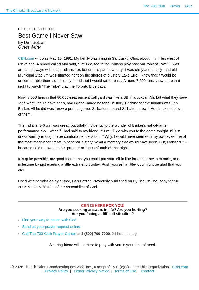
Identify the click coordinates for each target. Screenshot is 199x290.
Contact (147, 271)
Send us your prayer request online (51, 227)
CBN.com (26, 58)
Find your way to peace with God (49, 220)
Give (189, 6)
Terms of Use (125, 271)
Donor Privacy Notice (91, 271)
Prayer (175, 6)
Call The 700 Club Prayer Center (49, 234)
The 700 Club (154, 6)
